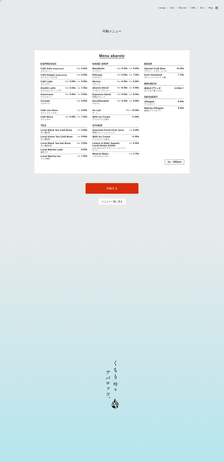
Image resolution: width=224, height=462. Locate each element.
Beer (202, 7)
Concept (161, 7)
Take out (182, 7)
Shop (210, 7)
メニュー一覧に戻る (112, 201)
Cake (172, 7)
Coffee (193, 7)
